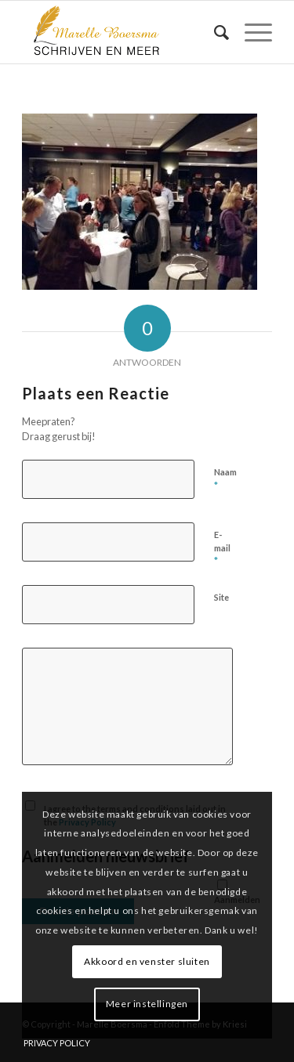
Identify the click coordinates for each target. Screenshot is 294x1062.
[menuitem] (213, 32)
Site (221, 597)
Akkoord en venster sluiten (147, 961)
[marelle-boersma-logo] (122, 32)
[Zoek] (213, 32)
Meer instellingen (147, 1004)
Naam (225, 479)
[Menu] (250, 32)
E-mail (222, 548)
